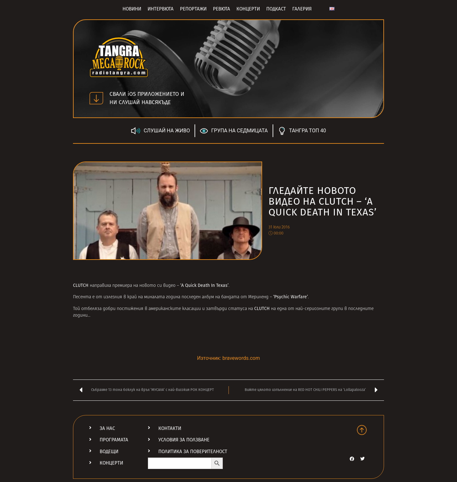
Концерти (248, 9)
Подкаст (276, 9)
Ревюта (221, 9)
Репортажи (193, 9)
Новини (132, 9)
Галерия (302, 9)
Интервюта (161, 9)
